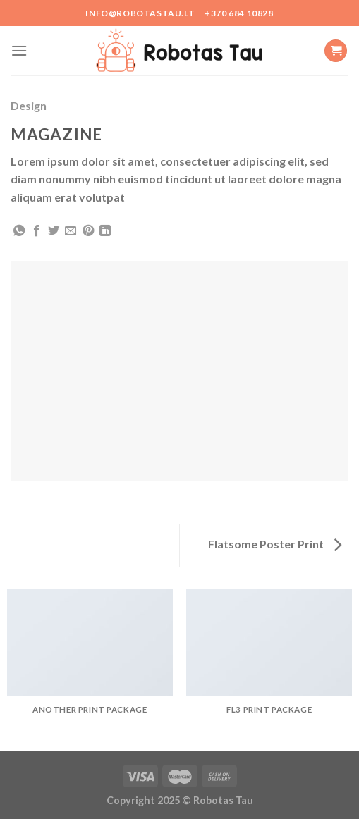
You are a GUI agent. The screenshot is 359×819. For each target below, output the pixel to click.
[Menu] (19, 50)
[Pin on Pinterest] (88, 231)
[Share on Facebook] (36, 231)
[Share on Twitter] (53, 231)
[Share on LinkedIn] (105, 231)
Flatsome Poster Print (274, 543)
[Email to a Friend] (70, 231)
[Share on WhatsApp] (19, 231)
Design (29, 105)
